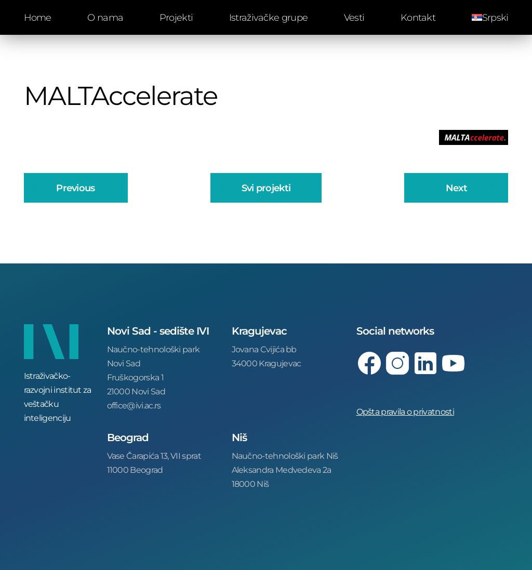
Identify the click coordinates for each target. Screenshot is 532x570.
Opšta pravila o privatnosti (405, 411)
